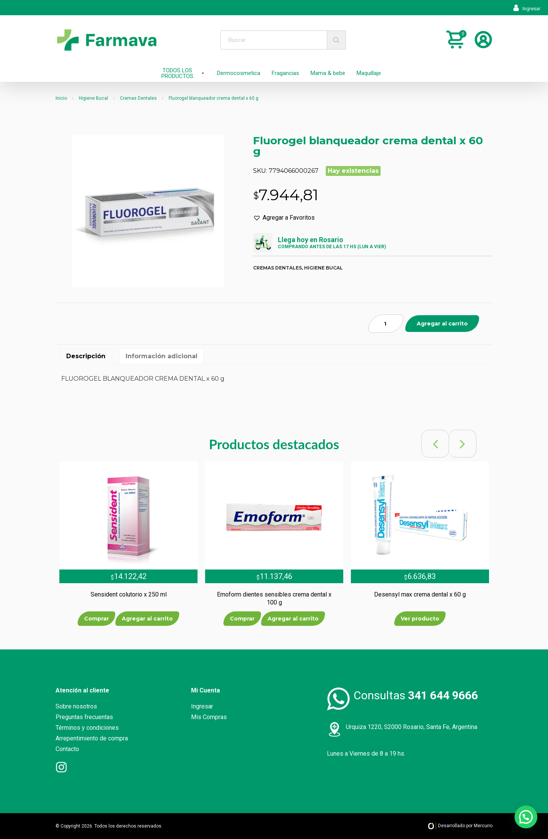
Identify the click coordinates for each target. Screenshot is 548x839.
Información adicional (162, 356)
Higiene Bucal (93, 98)
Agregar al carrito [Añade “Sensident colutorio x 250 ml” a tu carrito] (147, 618)
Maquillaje (369, 73)
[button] (284, 218)
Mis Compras (209, 717)
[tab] (86, 356)
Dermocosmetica (238, 73)
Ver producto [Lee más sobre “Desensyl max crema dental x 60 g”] (420, 618)
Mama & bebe (328, 73)
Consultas (416, 695)
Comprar (96, 618)
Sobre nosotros (76, 706)
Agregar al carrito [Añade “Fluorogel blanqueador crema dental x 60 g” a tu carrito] (442, 323)
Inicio (61, 98)
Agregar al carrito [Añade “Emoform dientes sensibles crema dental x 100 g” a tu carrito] (293, 618)
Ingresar (526, 8)
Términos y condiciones (87, 727)
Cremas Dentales (138, 98)
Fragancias (285, 73)
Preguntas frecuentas (84, 717)
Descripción (85, 356)
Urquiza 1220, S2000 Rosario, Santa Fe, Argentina (411, 727)
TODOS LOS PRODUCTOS (177, 73)
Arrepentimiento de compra (92, 738)
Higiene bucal (323, 268)
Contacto (67, 749)
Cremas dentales (277, 268)
